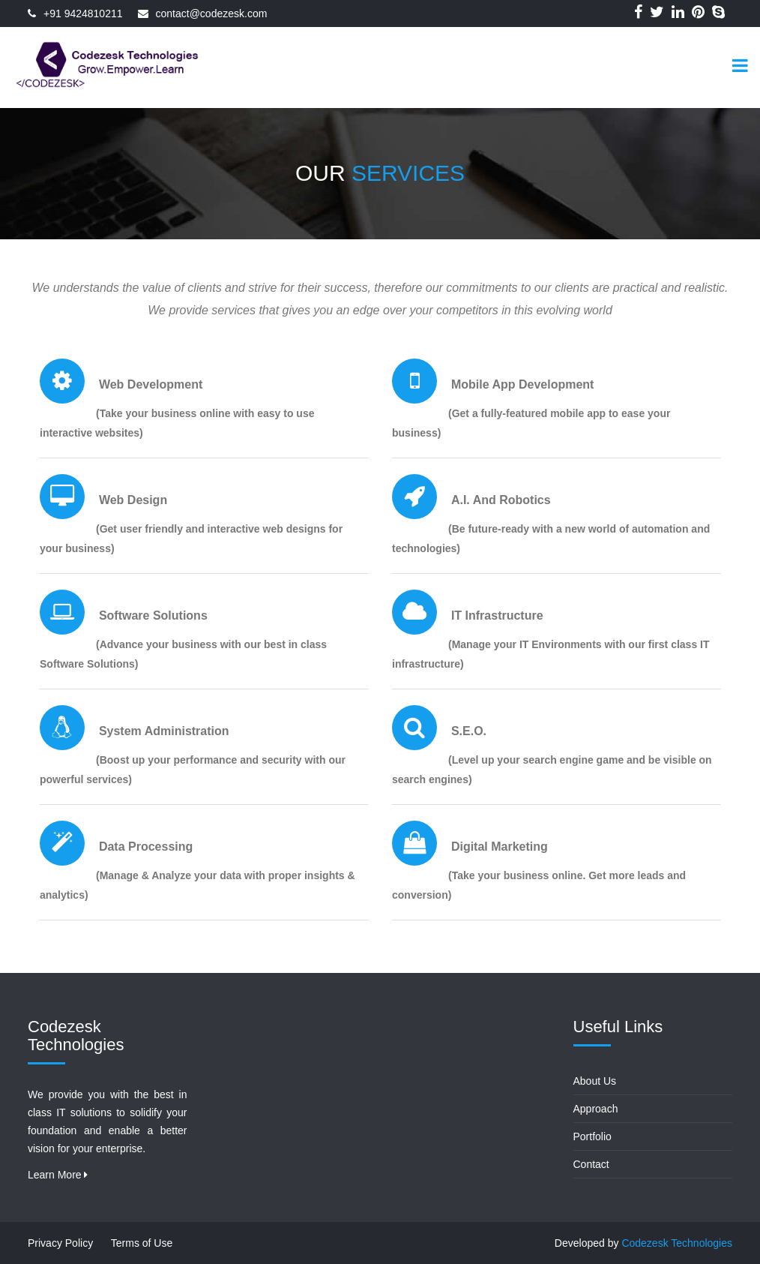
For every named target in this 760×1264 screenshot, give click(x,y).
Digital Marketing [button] (499, 846)
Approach (595, 1109)
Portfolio (592, 1136)
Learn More (58, 1175)
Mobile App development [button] (522, 384)
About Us (595, 1081)
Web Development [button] (150, 384)
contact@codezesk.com (212, 14)
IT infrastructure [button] (497, 615)
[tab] (204, 401)
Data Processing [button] (146, 846)
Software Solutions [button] (153, 615)
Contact (591, 1164)
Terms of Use (141, 1243)
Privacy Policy (60, 1243)
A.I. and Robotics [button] (501, 500)
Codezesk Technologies (676, 1243)
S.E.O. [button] (468, 731)
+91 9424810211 (83, 14)
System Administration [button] (164, 731)
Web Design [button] (133, 500)
